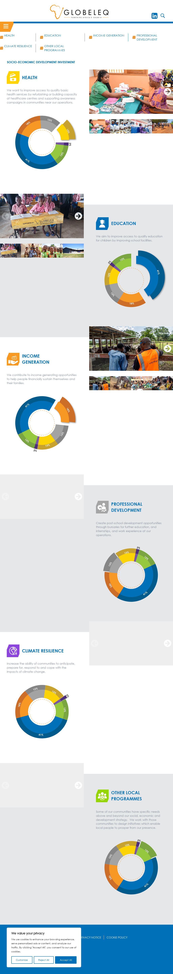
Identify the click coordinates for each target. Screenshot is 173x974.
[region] (44, 947)
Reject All (43, 959)
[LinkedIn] (154, 16)
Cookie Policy (117, 937)
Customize (22, 959)
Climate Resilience (18, 46)
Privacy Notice (90, 937)
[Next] (167, 91)
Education (52, 35)
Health (9, 35)
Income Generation (108, 35)
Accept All (66, 959)
